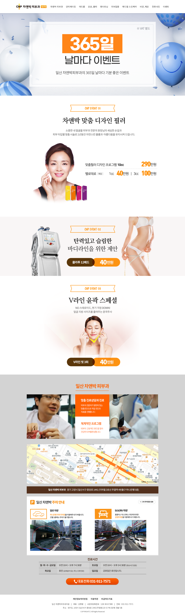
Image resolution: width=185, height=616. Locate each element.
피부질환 (115, 6)
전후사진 (156, 6)
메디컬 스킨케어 (129, 6)
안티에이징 (71, 6)
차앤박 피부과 (56, 6)
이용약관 (94, 598)
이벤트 (166, 6)
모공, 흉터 (92, 6)
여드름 (82, 6)
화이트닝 (104, 6)
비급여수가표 (106, 598)
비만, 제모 (144, 6)
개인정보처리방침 (80, 598)
